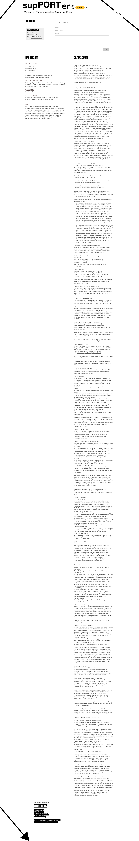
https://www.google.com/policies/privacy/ (89, 353)
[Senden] (106, 49)
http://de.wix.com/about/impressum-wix (88, 182)
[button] (80, 7)
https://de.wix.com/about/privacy (86, 188)
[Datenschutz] (45, 802)
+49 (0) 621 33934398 (34, 36)
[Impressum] (37, 802)
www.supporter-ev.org (40, 817)
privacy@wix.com (83, 252)
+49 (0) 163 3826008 (36, 38)
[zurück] (118, 13)
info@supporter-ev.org (31, 72)
